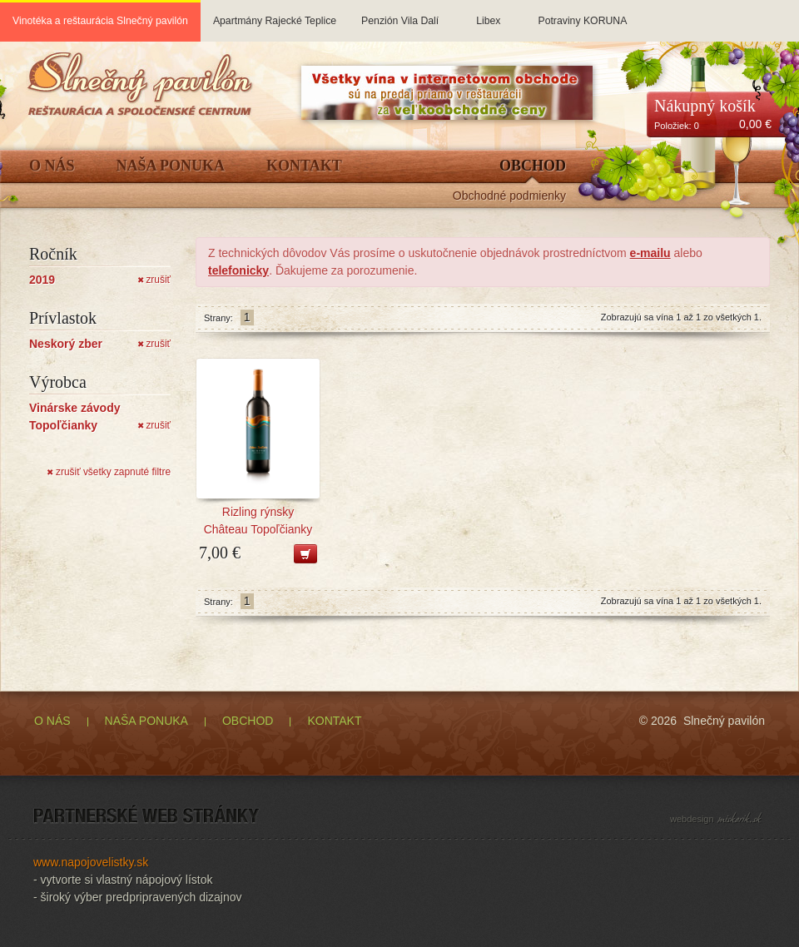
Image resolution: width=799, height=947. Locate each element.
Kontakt (304, 166)
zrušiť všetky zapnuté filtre (109, 472)
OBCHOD (247, 720)
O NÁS (52, 720)
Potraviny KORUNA (582, 13)
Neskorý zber (65, 343)
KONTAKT (334, 720)
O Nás (52, 166)
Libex (488, 13)
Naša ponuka (171, 166)
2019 (42, 279)
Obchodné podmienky (509, 196)
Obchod (532, 166)
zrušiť (154, 279)
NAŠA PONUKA (146, 720)
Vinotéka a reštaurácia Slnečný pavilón (100, 21)
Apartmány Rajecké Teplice (274, 13)
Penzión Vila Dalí (400, 13)
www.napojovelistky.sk (90, 862)
